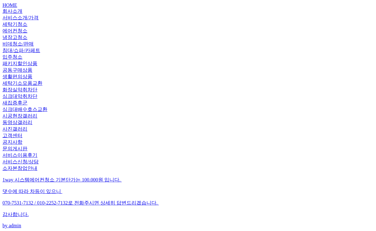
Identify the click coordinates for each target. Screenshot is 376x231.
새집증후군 (14, 102)
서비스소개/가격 (20, 17)
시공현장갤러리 (19, 115)
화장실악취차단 (19, 89)
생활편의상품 (17, 76)
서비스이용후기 (19, 155)
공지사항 (12, 142)
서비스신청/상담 (20, 161)
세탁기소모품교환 (22, 83)
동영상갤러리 (17, 122)
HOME (9, 5)
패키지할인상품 (19, 63)
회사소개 (12, 11)
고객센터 (12, 135)
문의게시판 (14, 148)
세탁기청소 (14, 24)
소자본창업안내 (19, 168)
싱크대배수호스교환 (24, 109)
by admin (188, 202)
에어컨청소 (14, 30)
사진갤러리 (14, 129)
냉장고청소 (14, 37)
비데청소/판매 (18, 43)
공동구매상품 (17, 70)
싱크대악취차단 (19, 96)
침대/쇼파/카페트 (21, 50)
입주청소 (12, 57)
